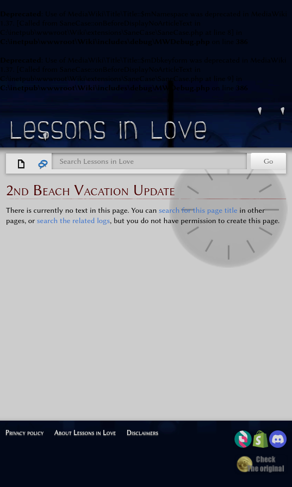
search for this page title (198, 210)
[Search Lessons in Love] (149, 161)
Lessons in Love (110, 133)
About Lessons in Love (85, 432)
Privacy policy (24, 432)
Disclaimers (142, 432)
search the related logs (73, 220)
